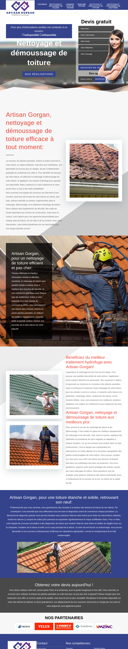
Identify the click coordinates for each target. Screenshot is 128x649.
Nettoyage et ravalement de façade (55, 6)
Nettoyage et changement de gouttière (113, 6)
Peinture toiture (82, 5)
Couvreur (42, 4)
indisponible (30, 35)
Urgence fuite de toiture (70, 6)
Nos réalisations (39, 74)
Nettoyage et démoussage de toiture (96, 6)
